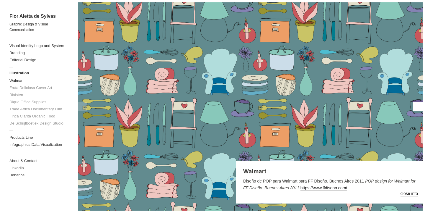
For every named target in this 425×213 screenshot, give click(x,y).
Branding (17, 53)
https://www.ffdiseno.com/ (323, 187)
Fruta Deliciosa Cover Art (30, 87)
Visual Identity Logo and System (36, 45)
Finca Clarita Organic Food (32, 116)
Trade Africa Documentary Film (35, 109)
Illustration (19, 73)
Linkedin (16, 168)
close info (409, 193)
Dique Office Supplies (27, 102)
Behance (16, 175)
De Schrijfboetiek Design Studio (36, 123)
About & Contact (23, 161)
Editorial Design (22, 60)
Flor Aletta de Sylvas (32, 16)
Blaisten (16, 95)
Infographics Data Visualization (35, 144)
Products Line (21, 137)
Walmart (16, 80)
